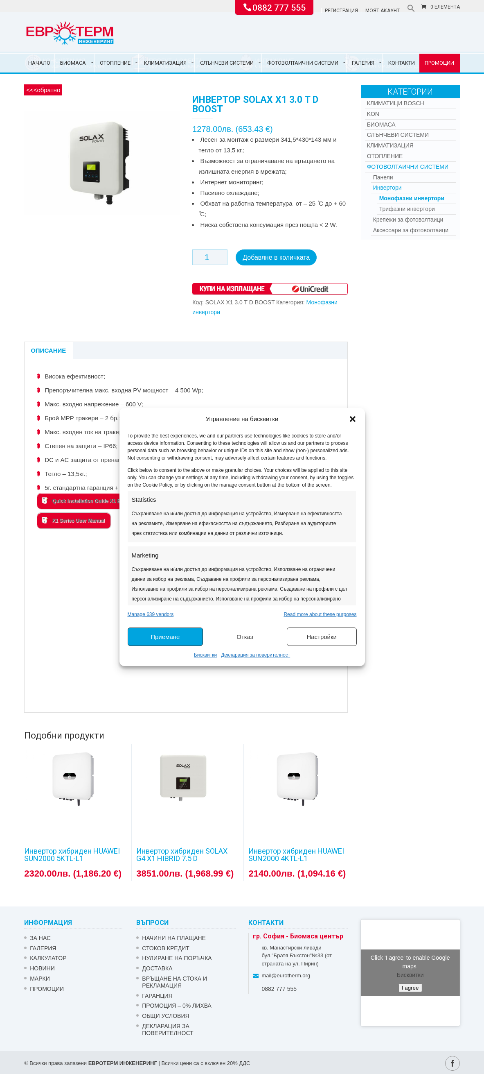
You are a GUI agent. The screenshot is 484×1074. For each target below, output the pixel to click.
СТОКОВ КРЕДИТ (165, 948)
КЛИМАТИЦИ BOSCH (395, 103)
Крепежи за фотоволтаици (408, 219)
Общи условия (165, 1016)
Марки (40, 978)
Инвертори (387, 187)
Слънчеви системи (227, 63)
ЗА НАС (40, 938)
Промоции (439, 63)
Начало (39, 63)
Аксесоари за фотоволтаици (410, 230)
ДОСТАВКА (157, 968)
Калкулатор (48, 958)
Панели (383, 177)
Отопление (115, 63)
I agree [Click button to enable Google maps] (410, 988)
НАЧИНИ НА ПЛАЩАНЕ (174, 938)
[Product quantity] (209, 257)
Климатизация (165, 63)
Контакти (401, 63)
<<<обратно (43, 89)
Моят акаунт (382, 11)
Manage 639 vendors (151, 614)
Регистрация (341, 11)
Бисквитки (205, 655)
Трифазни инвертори (407, 209)
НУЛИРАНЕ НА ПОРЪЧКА (177, 958)
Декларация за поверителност (255, 655)
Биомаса (73, 63)
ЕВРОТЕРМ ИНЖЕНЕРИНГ (122, 1063)
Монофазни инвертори (411, 198)
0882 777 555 (279, 7)
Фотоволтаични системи (302, 63)
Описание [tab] (48, 350)
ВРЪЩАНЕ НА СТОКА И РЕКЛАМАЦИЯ (174, 982)
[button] (353, 419)
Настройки (321, 636)
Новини (42, 968)
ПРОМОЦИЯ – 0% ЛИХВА (177, 1005)
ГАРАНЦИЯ (157, 995)
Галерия (363, 63)
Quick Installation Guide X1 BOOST (88, 500)
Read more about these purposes (320, 614)
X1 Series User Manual (73, 520)
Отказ (244, 636)
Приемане (165, 636)
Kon (373, 114)
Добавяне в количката (276, 257)
